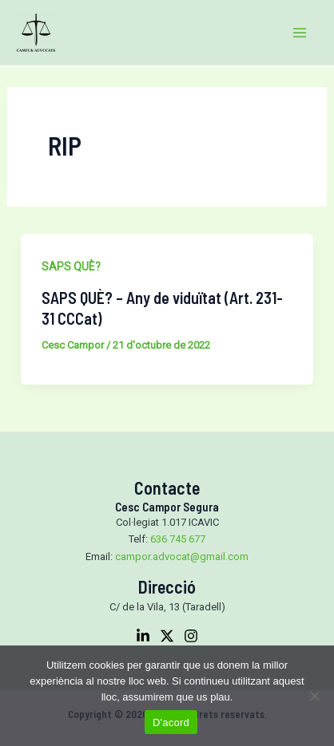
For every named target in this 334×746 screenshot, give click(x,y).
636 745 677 (177, 539)
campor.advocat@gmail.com (182, 556)
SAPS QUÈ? (71, 266)
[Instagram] (191, 636)
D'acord (171, 722)
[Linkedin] (143, 636)
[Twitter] (167, 636)
